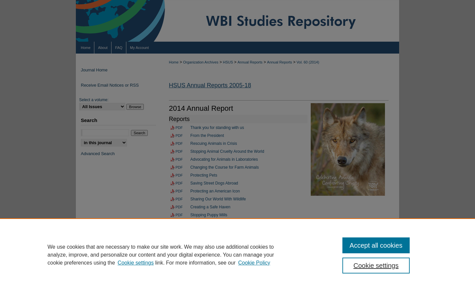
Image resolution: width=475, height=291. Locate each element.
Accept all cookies (376, 245)
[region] (237, 254)
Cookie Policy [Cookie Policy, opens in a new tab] (254, 263)
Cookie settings (136, 263)
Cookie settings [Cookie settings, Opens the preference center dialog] (376, 265)
